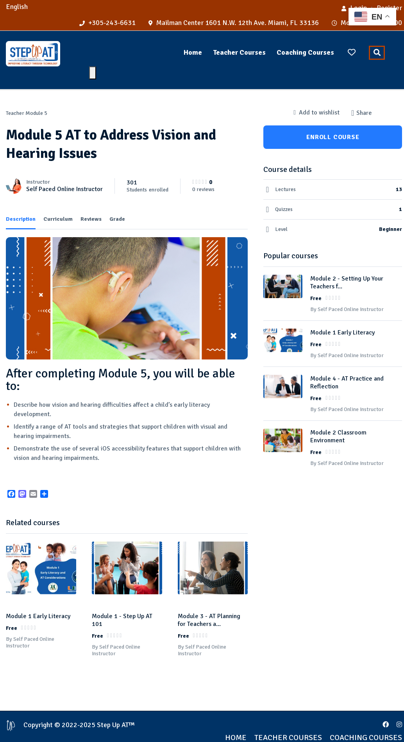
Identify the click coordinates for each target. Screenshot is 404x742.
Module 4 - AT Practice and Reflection (347, 382)
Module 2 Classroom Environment (338, 436)
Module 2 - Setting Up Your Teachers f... (346, 282)
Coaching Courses (305, 52)
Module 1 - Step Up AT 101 (122, 610)
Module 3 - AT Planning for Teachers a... (209, 610)
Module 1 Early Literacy (38, 606)
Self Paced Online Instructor (64, 189)
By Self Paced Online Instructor (30, 632)
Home (193, 52)
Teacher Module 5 (26, 113)
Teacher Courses (239, 52)
